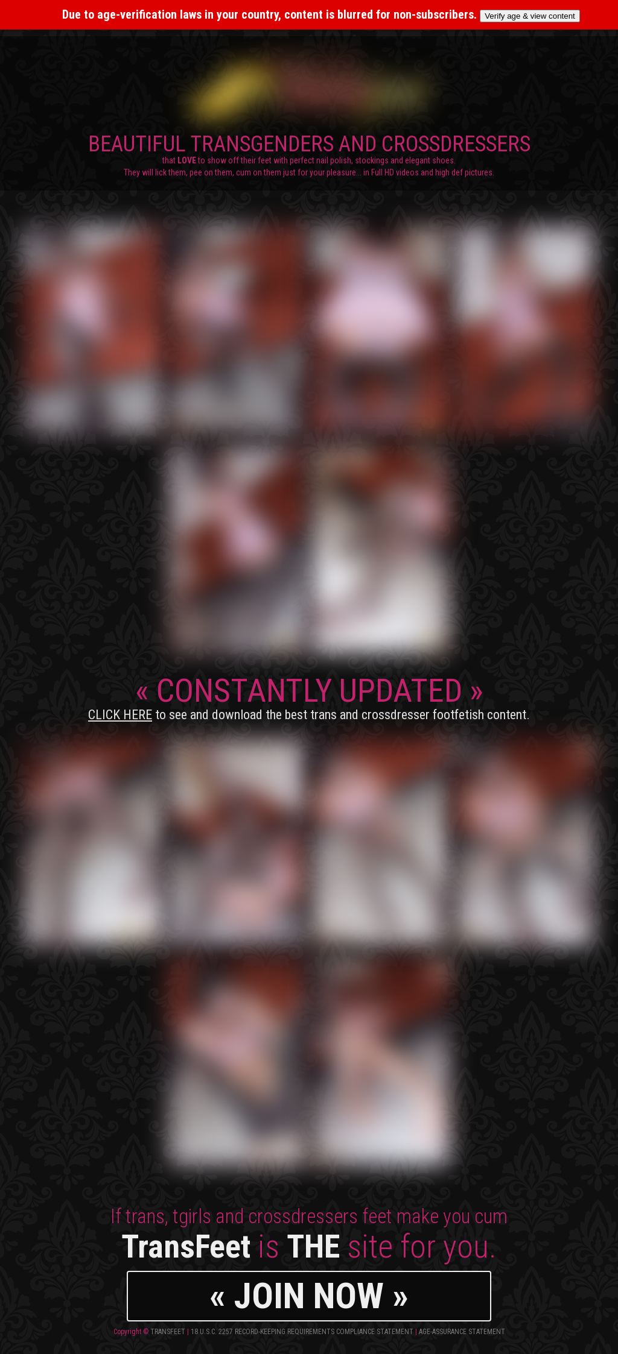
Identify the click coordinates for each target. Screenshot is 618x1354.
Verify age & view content (530, 15)
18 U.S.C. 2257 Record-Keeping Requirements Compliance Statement (302, 1331)
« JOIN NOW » (309, 1295)
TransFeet (167, 1331)
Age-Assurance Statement (462, 1331)
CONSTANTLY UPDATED (309, 697)
